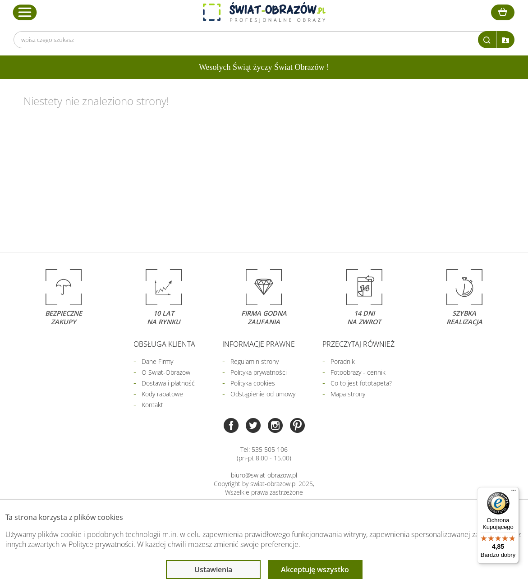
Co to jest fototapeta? (361, 383)
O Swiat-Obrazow (166, 372)
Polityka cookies (252, 383)
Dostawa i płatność (168, 383)
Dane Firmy (157, 361)
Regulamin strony (254, 361)
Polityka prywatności (258, 372)
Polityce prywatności (101, 544)
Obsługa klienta (164, 344)
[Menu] (513, 492)
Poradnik (343, 361)
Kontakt (152, 404)
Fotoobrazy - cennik (358, 372)
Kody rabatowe (162, 394)
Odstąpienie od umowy (262, 394)
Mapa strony (348, 394)
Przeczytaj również (358, 344)
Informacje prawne (258, 344)
